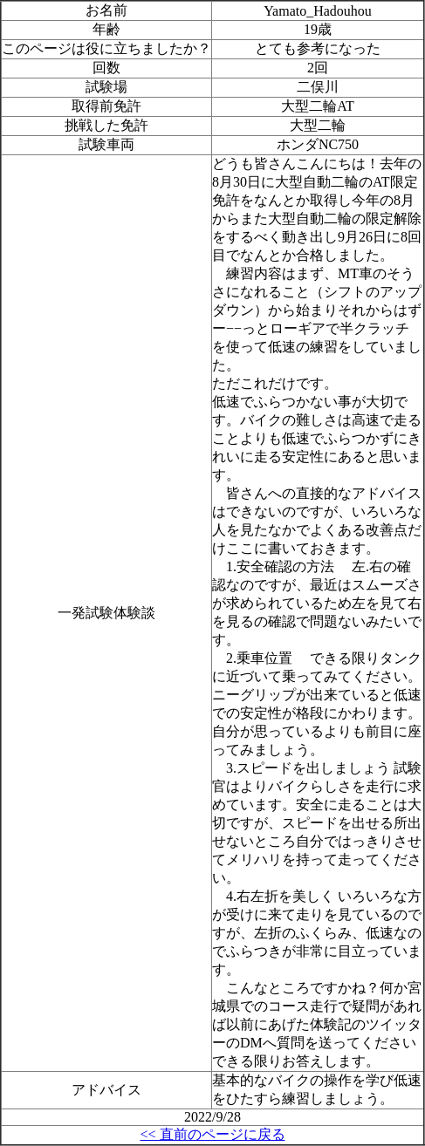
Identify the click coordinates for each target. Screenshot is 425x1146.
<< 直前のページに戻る (212, 1134)
